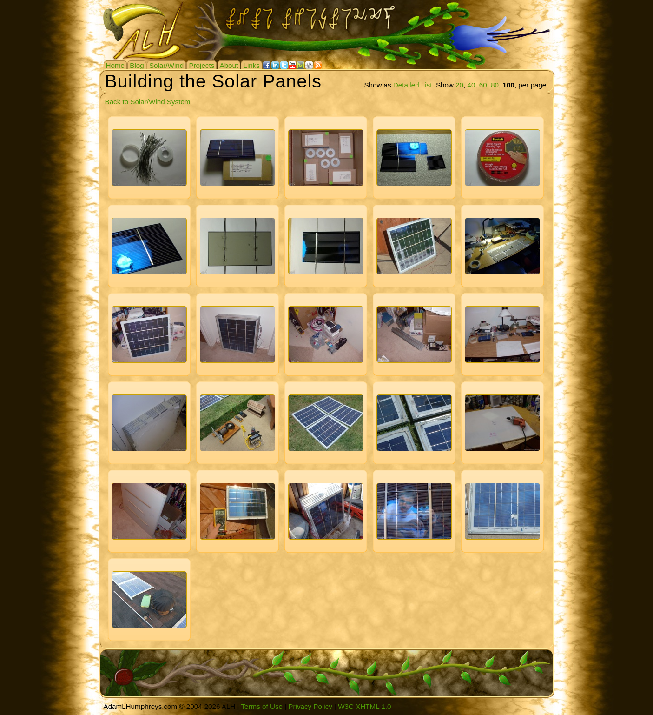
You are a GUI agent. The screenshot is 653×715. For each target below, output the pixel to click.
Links (251, 65)
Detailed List (412, 85)
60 (483, 85)
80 (495, 85)
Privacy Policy (310, 706)
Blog (137, 65)
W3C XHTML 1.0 (364, 706)
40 (471, 85)
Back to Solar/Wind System (148, 102)
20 (459, 85)
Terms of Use (261, 706)
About (229, 65)
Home (115, 65)
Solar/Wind (166, 65)
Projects (201, 65)
